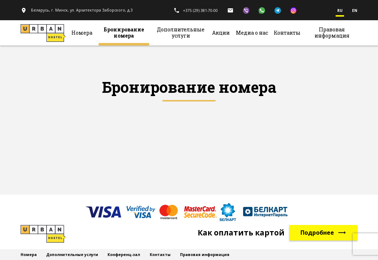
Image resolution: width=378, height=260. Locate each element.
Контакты (287, 33)
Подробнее (323, 232)
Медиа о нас (252, 33)
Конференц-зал (123, 254)
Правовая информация (332, 33)
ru (340, 10)
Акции (221, 33)
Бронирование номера (124, 33)
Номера (81, 33)
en (354, 10)
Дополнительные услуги (181, 33)
